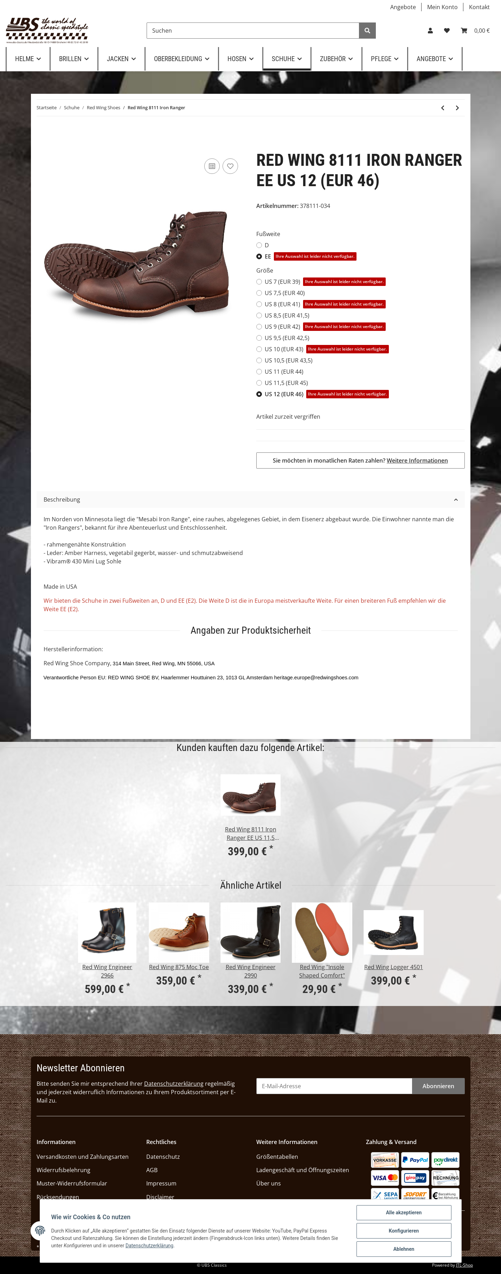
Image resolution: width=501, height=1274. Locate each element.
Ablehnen (404, 1249)
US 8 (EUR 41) (325, 304)
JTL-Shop (464, 1265)
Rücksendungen (58, 1197)
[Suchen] (253, 30)
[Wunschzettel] (446, 30)
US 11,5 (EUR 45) (286, 383)
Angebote (403, 7)
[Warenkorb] (475, 30)
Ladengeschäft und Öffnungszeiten (302, 1170)
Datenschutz (163, 1157)
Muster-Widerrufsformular (72, 1183)
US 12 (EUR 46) (327, 394)
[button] (430, 30)
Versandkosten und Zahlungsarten (83, 1157)
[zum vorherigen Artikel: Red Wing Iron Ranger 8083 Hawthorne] (442, 108)
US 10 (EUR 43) (327, 349)
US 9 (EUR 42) (325, 326)
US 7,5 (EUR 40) (285, 293)
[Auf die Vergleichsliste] (212, 166)
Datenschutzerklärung (174, 1083)
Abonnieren (438, 1086)
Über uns (268, 1183)
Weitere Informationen (417, 460)
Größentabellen (277, 1157)
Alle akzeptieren (404, 1212)
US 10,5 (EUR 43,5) (289, 360)
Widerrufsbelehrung (63, 1170)
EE (311, 256)
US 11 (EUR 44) (284, 371)
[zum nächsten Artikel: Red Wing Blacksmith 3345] (457, 108)
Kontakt (479, 7)
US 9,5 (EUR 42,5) (287, 338)
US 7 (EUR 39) (325, 281)
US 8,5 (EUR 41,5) (287, 315)
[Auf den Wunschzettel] (230, 166)
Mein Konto (442, 7)
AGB (152, 1170)
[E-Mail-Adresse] (334, 1086)
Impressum (161, 1183)
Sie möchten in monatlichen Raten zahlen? (360, 460)
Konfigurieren (404, 1231)
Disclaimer (160, 1197)
